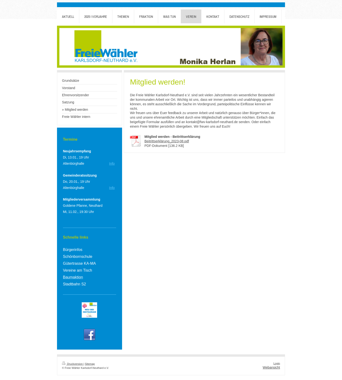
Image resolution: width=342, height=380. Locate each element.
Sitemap (90, 363)
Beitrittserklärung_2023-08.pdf (166, 141)
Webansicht (271, 367)
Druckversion (72, 363)
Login (276, 363)
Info (112, 163)
